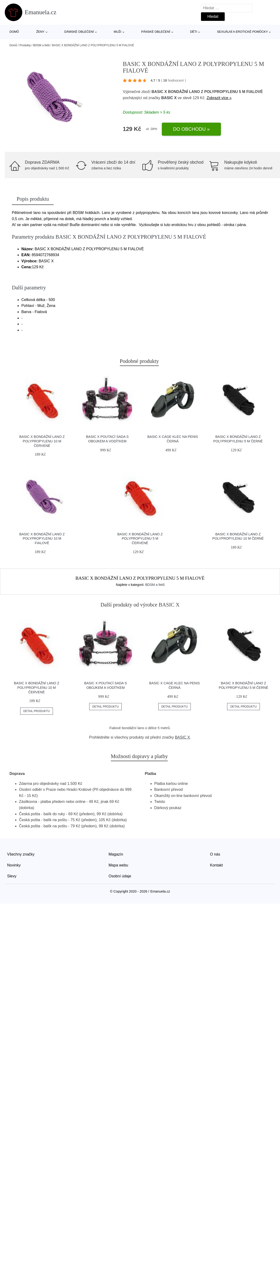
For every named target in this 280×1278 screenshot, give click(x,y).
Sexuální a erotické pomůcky (242, 31)
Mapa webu (118, 865)
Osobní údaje (120, 876)
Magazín (116, 854)
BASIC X (169, 98)
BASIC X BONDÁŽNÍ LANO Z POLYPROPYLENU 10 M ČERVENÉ (42, 441)
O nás (215, 854)
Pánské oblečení (155, 31)
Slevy (11, 876)
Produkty (25, 45)
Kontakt (216, 865)
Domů (14, 31)
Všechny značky (21, 854)
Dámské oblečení (79, 31)
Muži (117, 31)
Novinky (14, 865)
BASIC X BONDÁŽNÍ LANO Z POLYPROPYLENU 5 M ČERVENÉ (140, 538)
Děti (193, 31)
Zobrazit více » (219, 98)
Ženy (40, 31)
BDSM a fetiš (41, 45)
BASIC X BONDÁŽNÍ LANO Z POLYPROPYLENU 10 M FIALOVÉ (42, 538)
